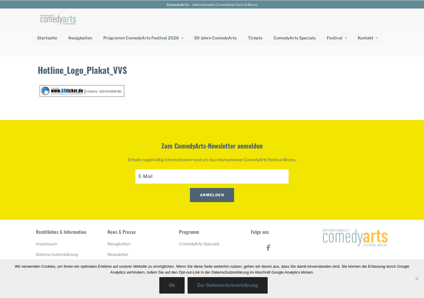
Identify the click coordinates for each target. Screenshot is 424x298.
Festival (337, 37)
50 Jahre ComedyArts (215, 37)
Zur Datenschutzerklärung (227, 285)
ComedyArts (178, 5)
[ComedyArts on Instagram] (269, 258)
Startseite (47, 37)
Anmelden (212, 169)
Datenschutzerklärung (57, 228)
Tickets (255, 37)
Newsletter (117, 228)
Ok (172, 285)
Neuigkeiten (80, 37)
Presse (114, 238)
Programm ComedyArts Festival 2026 (143, 37)
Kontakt (368, 37)
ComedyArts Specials (295, 37)
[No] (417, 279)
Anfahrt (43, 238)
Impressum (46, 217)
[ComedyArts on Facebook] (269, 222)
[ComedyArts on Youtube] (269, 240)
